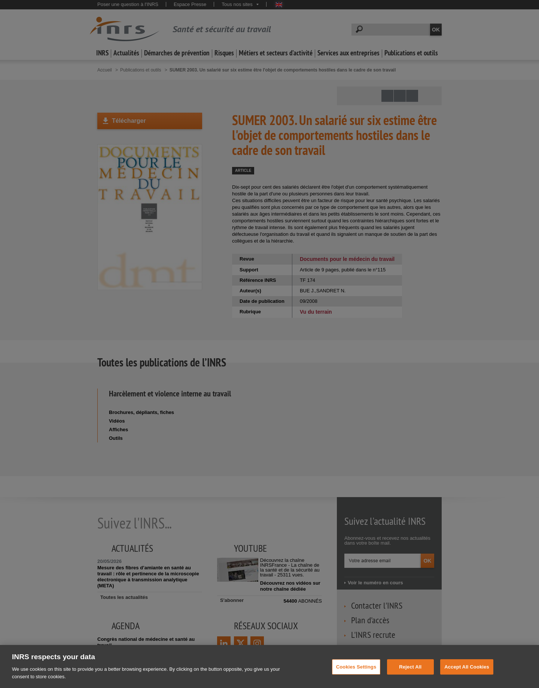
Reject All (410, 676)
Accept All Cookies (466, 676)
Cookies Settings (356, 676)
